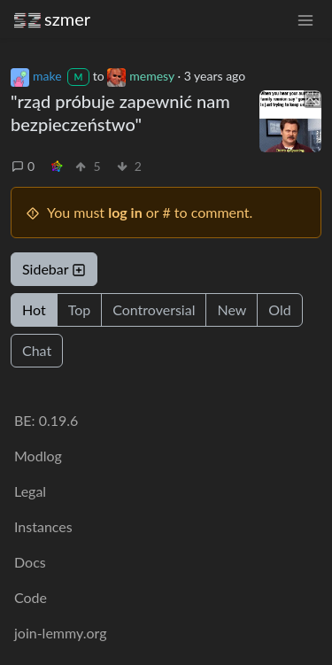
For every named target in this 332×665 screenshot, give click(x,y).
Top (79, 309)
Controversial (153, 309)
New (231, 309)
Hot (34, 309)
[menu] (305, 19)
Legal (30, 491)
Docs (30, 561)
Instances (43, 526)
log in (125, 212)
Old (279, 309)
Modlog (38, 455)
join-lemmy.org (60, 632)
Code (30, 597)
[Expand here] (290, 121)
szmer (52, 19)
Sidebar (54, 268)
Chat (36, 350)
